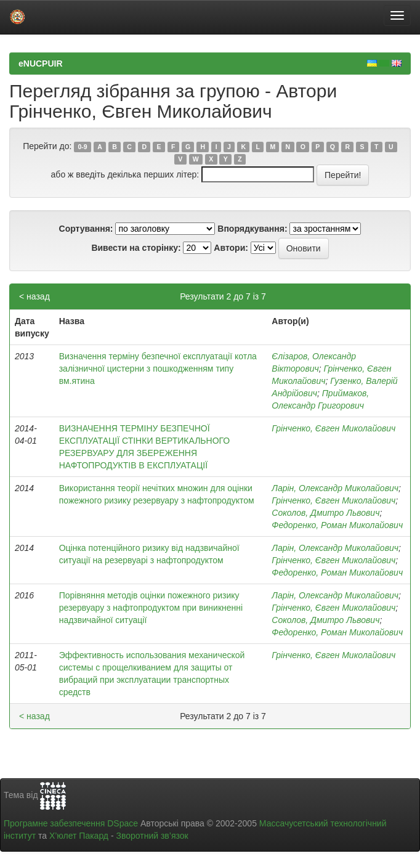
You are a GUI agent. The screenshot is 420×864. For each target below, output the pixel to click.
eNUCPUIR (40, 63)
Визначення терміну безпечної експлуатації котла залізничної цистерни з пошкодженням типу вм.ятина (158, 368)
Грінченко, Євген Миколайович (333, 428)
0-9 (82, 146)
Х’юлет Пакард (78, 836)
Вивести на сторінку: (135, 248)
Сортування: (86, 229)
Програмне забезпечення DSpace (71, 823)
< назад (34, 296)
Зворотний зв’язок (152, 836)
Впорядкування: (252, 229)
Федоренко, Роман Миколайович (337, 525)
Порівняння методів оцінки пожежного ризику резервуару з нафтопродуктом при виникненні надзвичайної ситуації (151, 607)
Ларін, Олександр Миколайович (335, 488)
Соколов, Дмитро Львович (325, 513)
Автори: (231, 248)
